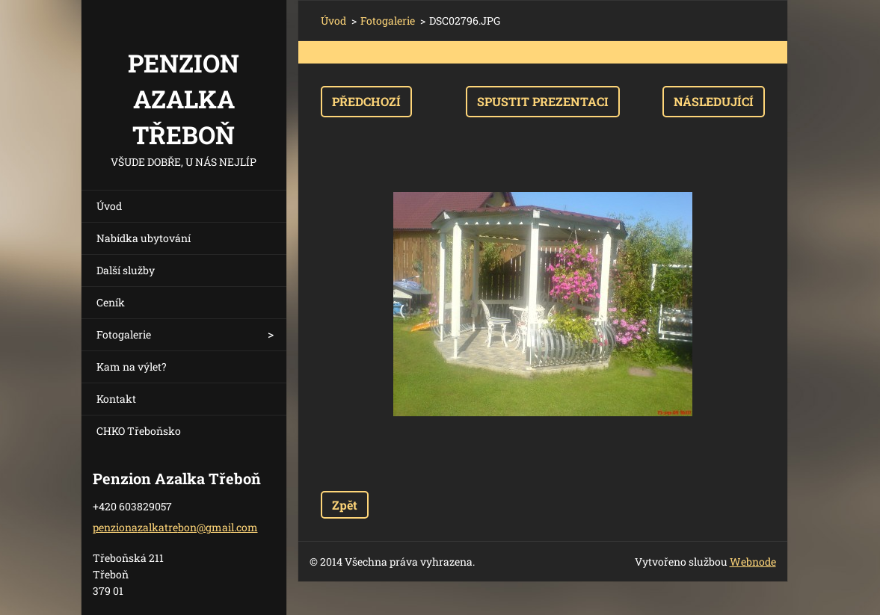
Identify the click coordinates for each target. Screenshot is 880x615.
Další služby (125, 270)
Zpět (344, 505)
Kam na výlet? (131, 366)
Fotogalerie (123, 334)
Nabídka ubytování (143, 238)
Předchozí (366, 101)
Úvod (109, 206)
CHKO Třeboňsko (138, 431)
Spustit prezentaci (543, 101)
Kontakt (116, 399)
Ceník (110, 302)
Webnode (753, 561)
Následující (714, 101)
